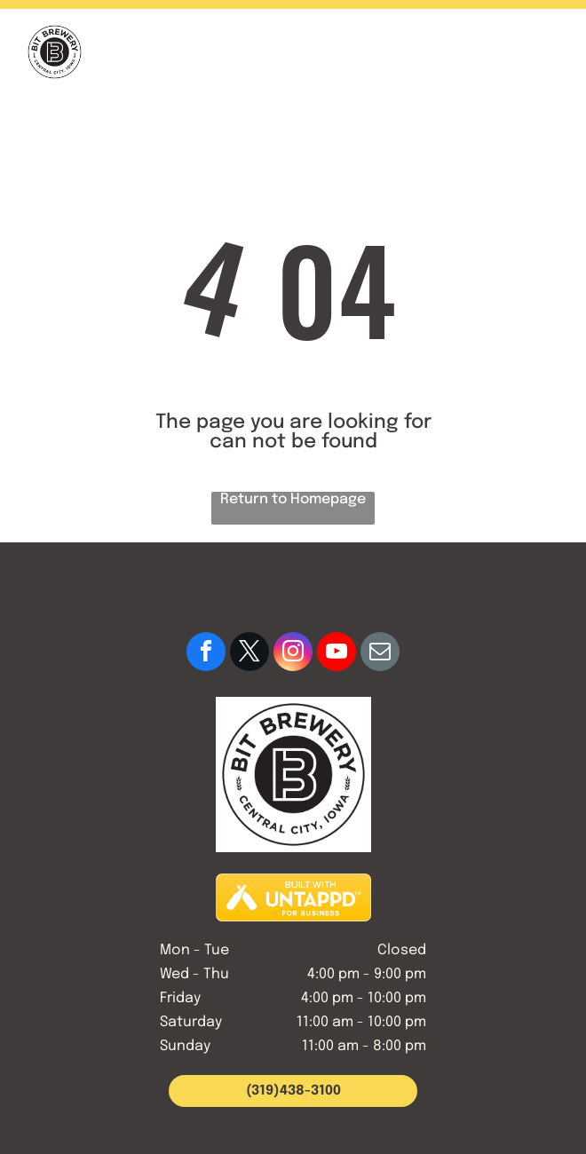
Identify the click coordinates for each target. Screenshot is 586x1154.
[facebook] (206, 654)
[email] (380, 654)
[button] (547, 52)
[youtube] (336, 654)
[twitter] (249, 654)
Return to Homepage (293, 499)
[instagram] (293, 654)
